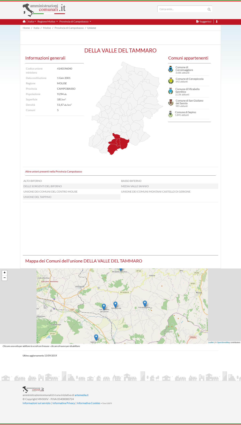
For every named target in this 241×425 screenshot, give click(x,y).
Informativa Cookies (88, 403)
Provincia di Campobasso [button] (74, 21)
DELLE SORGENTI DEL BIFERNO (42, 186)
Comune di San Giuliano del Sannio (189, 102)
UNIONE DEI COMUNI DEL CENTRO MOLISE (50, 191)
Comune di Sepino (185, 112)
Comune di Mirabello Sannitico (187, 90)
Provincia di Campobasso (69, 27)
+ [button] (5, 273)
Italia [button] (31, 21)
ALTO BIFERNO (32, 180)
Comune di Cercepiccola (190, 78)
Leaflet (211, 342)
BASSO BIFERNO (131, 180)
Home (26, 27)
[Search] (182, 9)
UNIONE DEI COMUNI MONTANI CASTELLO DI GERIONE (155, 191)
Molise (47, 27)
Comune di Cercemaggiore (184, 68)
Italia (36, 27)
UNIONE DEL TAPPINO (37, 196)
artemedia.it (82, 395)
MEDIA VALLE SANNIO (135, 186)
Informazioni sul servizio (37, 403)
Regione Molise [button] (46, 21)
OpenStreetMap (223, 342)
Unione (91, 27)
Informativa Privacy (63, 403)
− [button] (5, 278)
